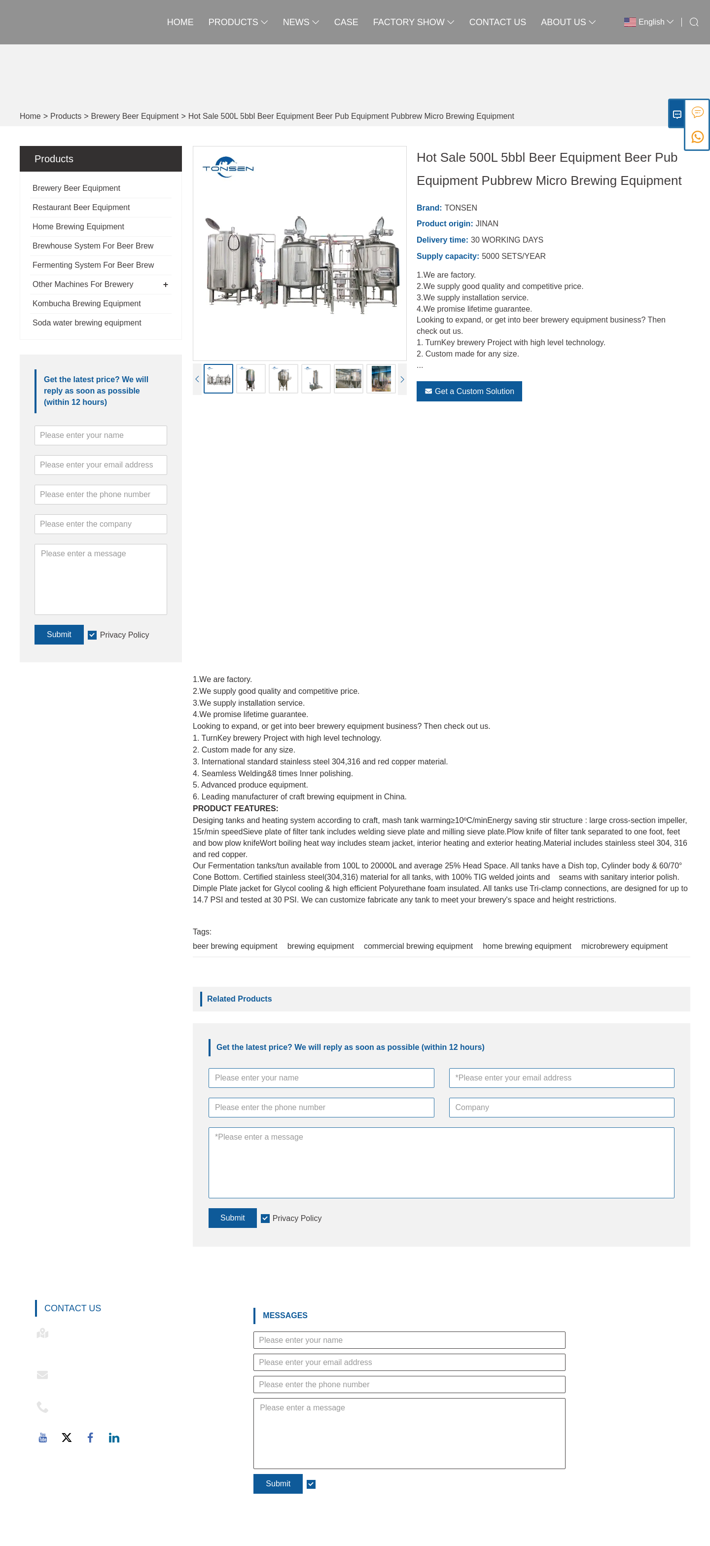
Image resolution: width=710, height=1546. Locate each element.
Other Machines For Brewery (83, 284)
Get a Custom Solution (469, 391)
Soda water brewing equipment (87, 323)
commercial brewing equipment (418, 946)
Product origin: (445, 223)
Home (180, 22)
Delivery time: (442, 240)
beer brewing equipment (235, 946)
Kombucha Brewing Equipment (87, 303)
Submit (59, 634)
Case (346, 22)
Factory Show (414, 22)
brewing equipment (320, 946)
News (301, 22)
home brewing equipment (527, 946)
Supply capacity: (448, 256)
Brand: (429, 208)
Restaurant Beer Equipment (81, 207)
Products (238, 22)
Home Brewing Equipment (78, 226)
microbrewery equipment (624, 946)
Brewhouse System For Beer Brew (93, 246)
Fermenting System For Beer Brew (93, 265)
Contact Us (497, 22)
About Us (568, 22)
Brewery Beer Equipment (135, 116)
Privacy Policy (124, 635)
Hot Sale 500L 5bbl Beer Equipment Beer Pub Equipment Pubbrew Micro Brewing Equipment (351, 116)
